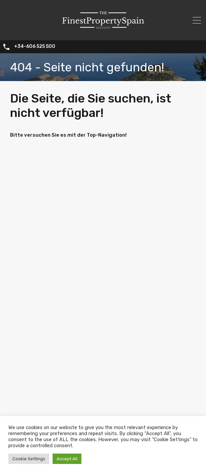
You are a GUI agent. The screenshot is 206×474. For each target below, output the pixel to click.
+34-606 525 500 (34, 47)
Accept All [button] (67, 458)
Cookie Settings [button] (28, 458)
